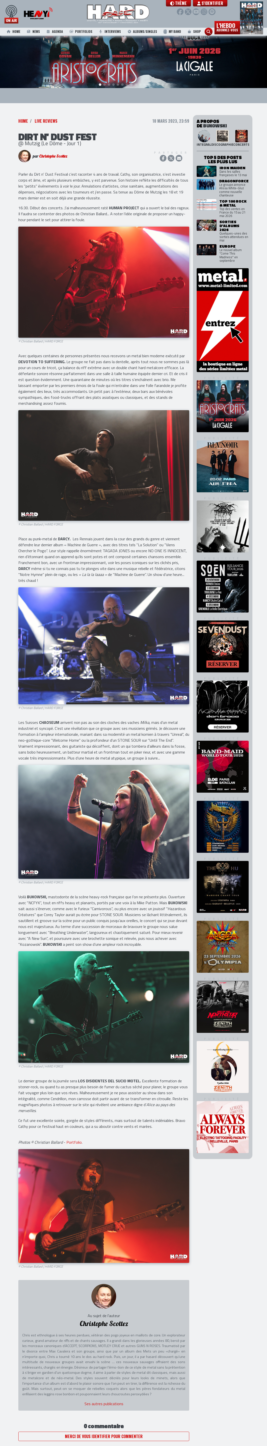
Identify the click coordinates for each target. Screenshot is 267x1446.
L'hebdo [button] (227, 26)
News (33, 31)
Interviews (109, 31)
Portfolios (80, 31)
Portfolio (74, 1143)
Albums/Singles (142, 31)
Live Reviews (46, 121)
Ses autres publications (103, 1404)
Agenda (54, 31)
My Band (172, 31)
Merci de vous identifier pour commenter (104, 1437)
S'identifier (219, 3)
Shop (194, 31)
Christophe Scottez (53, 156)
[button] (187, 3)
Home (13, 31)
